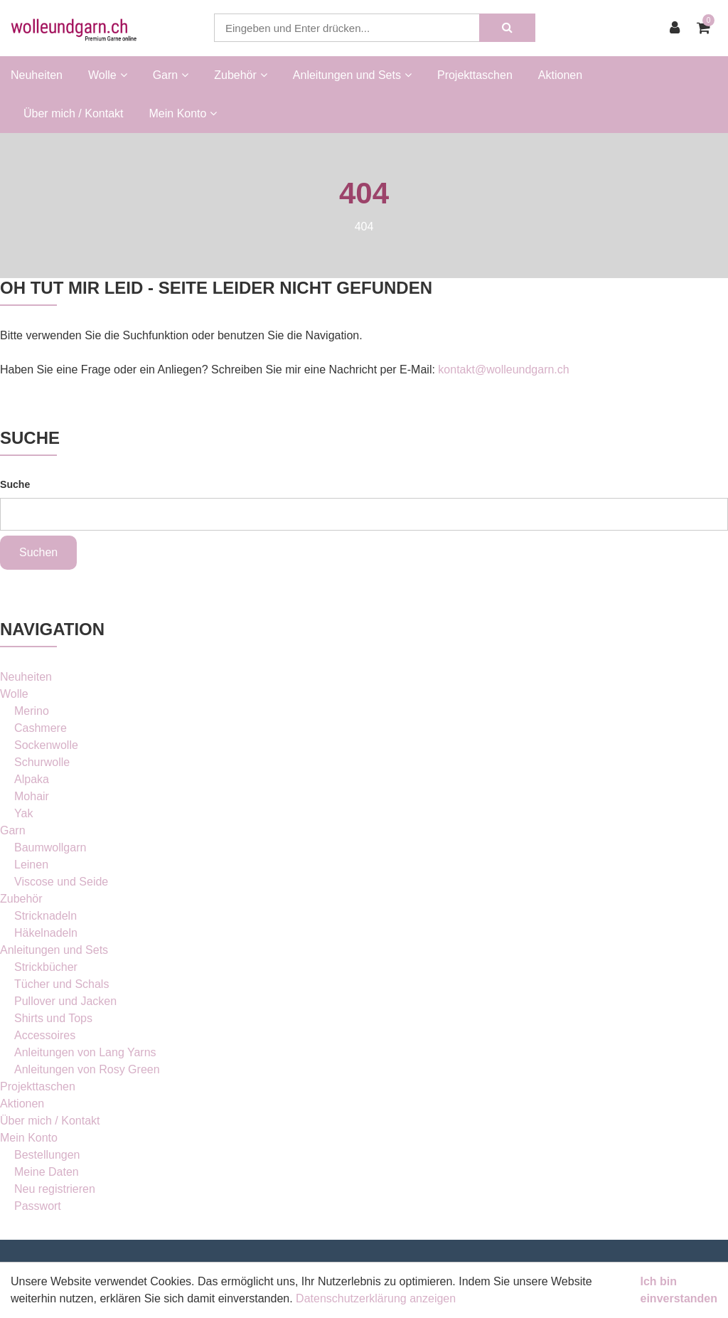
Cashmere (40, 728)
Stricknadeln (45, 916)
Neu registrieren (54, 1189)
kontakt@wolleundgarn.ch (503, 369)
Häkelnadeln (45, 933)
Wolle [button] (107, 75)
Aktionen (560, 75)
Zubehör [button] (240, 75)
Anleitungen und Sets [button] (352, 75)
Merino (31, 711)
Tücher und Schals (61, 984)
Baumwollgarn (50, 847)
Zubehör (21, 899)
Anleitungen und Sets (54, 950)
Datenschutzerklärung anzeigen (376, 1298)
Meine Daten (46, 1172)
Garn (13, 830)
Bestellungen (47, 1155)
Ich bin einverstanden (679, 1289)
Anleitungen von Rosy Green (87, 1069)
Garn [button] (171, 75)
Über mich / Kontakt (73, 113)
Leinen (31, 865)
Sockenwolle (46, 745)
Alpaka (31, 779)
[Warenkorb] (707, 28)
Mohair (31, 796)
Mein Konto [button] (183, 113)
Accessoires (44, 1035)
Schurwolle (42, 762)
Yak (23, 813)
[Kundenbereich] (678, 28)
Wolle (14, 694)
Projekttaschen (475, 75)
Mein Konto (29, 1138)
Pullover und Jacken (65, 1001)
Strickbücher (45, 967)
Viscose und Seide (61, 882)
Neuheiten (37, 75)
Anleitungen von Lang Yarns (85, 1052)
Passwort (37, 1206)
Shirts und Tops (53, 1018)
